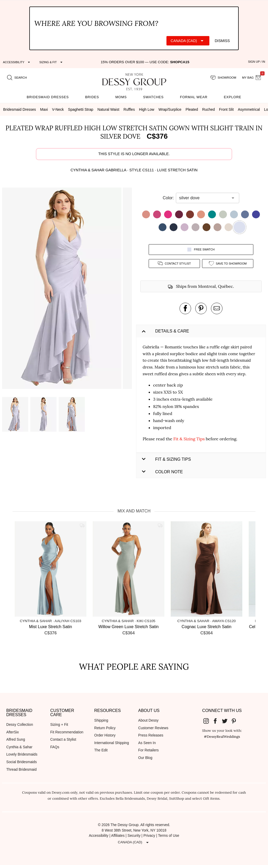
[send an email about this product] (216, 308)
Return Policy (105, 728)
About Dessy (148, 720)
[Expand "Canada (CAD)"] (187, 40)
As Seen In (147, 743)
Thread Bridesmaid (21, 770)
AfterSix (12, 732)
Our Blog (145, 758)
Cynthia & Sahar (19, 747)
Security (134, 836)
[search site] (17, 77)
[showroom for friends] (223, 77)
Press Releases (150, 735)
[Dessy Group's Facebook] (217, 721)
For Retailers (148, 750)
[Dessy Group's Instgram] (208, 721)
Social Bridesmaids (21, 762)
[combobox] (203, 198)
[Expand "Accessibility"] (17, 62)
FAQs (54, 747)
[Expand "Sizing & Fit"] (51, 62)
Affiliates (118, 836)
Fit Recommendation (66, 732)
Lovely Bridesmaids (21, 754)
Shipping (101, 720)
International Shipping (111, 743)
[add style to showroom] (227, 263)
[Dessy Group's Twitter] (226, 721)
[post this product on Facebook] (185, 308)
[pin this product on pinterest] (201, 308)
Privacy (149, 836)
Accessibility (98, 836)
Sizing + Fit (59, 725)
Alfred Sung (15, 739)
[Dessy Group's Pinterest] (236, 721)
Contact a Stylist (63, 739)
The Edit (101, 750)
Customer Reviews (153, 728)
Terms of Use (168, 836)
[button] (62, 289)
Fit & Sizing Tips (189, 438)
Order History (104, 735)
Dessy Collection (19, 725)
